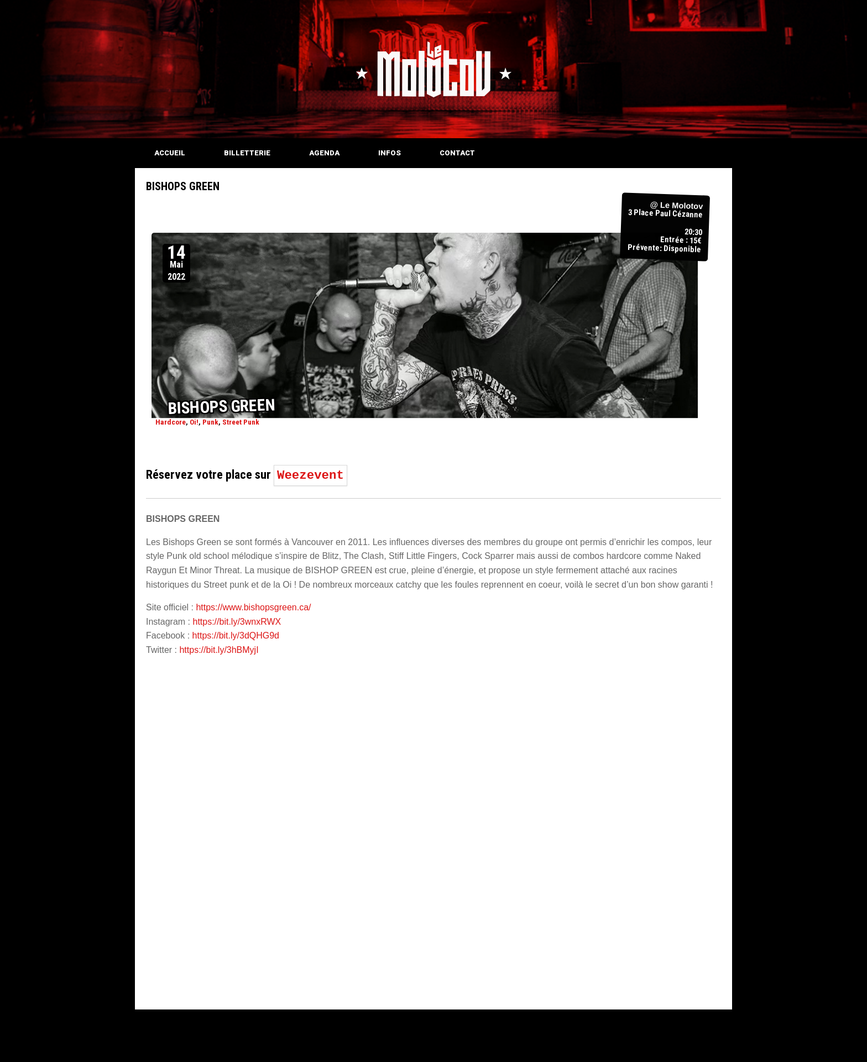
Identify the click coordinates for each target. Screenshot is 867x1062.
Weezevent (310, 475)
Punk (210, 422)
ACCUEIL (169, 153)
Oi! (194, 422)
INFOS (389, 153)
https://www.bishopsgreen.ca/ (253, 607)
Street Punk (240, 422)
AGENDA (324, 153)
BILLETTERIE (247, 153)
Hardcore (170, 422)
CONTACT (457, 153)
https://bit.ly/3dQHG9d (235, 635)
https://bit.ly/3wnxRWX (236, 621)
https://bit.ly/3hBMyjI (218, 650)
